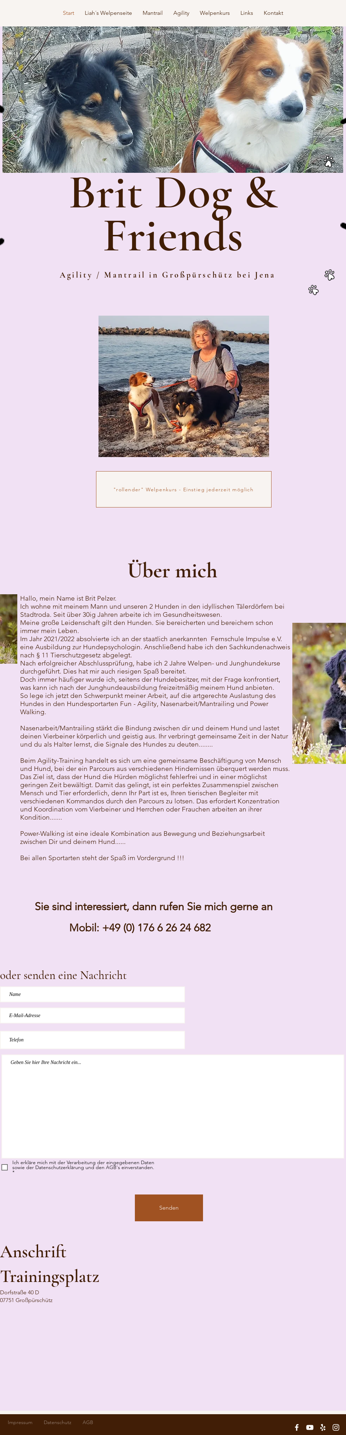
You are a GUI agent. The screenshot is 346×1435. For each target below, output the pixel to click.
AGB (88, 1422)
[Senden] (169, 1207)
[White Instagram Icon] (336, 1427)
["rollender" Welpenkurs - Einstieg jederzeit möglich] (184, 489)
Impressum (20, 1422)
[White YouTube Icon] (309, 1427)
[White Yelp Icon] (322, 1427)
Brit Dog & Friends (173, 213)
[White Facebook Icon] (296, 1427)
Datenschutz (57, 1422)
